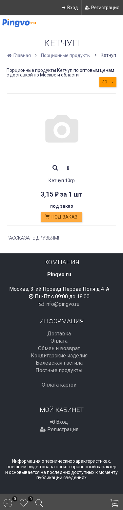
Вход (70, 7)
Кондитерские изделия (59, 355)
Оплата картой (59, 385)
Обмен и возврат (59, 348)
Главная (19, 55)
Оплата (59, 341)
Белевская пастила (59, 363)
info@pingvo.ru (62, 304)
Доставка (59, 333)
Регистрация (102, 7)
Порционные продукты (66, 55)
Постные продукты (59, 370)
